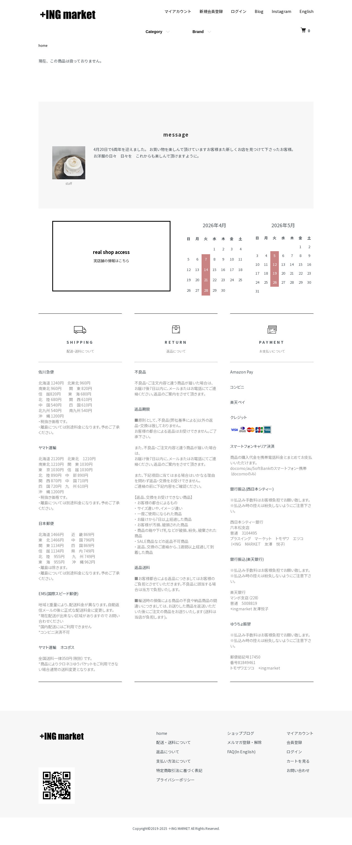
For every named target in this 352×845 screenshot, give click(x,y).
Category (153, 31)
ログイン (238, 11)
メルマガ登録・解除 (244, 742)
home (42, 45)
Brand (198, 31)
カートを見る (298, 761)
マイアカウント (177, 11)
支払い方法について (173, 761)
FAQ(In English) (241, 751)
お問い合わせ (298, 770)
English (306, 11)
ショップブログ (240, 733)
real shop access (111, 256)
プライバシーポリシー (175, 779)
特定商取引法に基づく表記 (179, 770)
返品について (167, 751)
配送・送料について (173, 742)
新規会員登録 (211, 11)
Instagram (281, 11)
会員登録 (294, 742)
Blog (259, 11)
